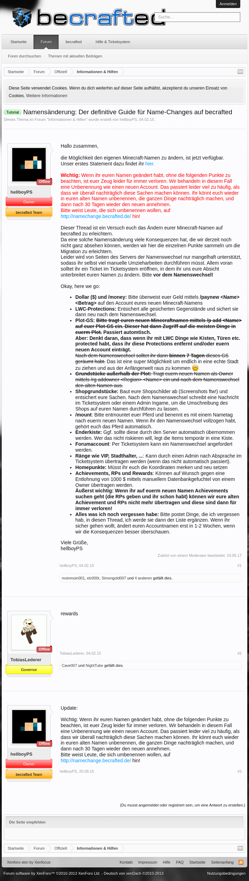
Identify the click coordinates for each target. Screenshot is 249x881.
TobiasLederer (26, 659)
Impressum (147, 862)
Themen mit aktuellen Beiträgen (75, 56)
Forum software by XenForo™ (51, 873)
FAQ (180, 862)
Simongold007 (113, 578)
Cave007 (69, 665)
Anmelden (228, 4)
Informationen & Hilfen (67, 119)
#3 (239, 771)
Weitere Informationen (46, 95)
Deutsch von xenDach (134, 873)
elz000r (93, 578)
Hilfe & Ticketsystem (113, 42)
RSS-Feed (241, 862)
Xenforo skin (17, 862)
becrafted (74, 42)
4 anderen (143, 578)
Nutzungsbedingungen (226, 873)
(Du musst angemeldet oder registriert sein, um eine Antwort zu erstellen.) (182, 805)
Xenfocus (43, 862)
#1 (239, 565)
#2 (239, 653)
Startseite (18, 42)
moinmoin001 (73, 578)
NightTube (94, 665)
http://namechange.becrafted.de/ (96, 216)
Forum (46, 42)
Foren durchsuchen (24, 56)
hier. (149, 163)
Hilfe (167, 862)
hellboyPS (128, 119)
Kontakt (126, 862)
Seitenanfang (222, 862)
